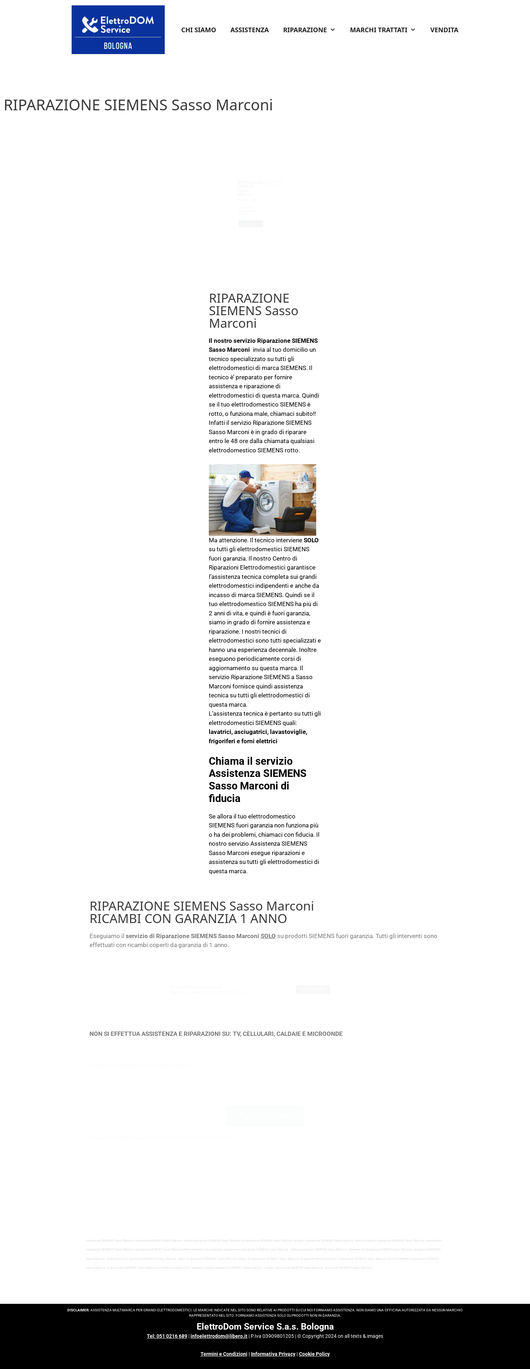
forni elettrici (259, 741)
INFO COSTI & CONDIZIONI (302, 170)
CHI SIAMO (198, 29)
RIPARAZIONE (313, 29)
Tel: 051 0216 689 (167, 1336)
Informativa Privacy (273, 1354)
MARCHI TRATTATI (386, 29)
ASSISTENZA (250, 29)
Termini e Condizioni (224, 1354)
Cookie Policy (314, 1354)
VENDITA (444, 29)
